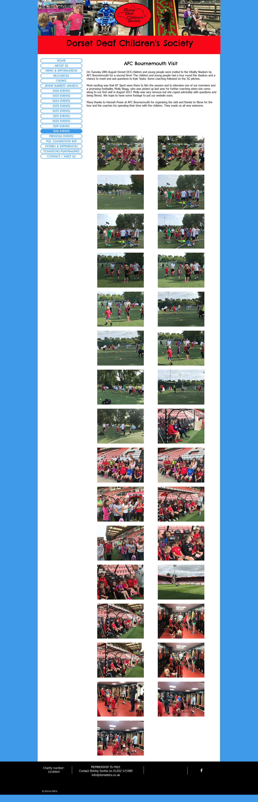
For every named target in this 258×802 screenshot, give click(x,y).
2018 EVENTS (61, 131)
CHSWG (61, 80)
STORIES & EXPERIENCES (61, 146)
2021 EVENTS (61, 116)
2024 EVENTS (61, 101)
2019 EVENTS (61, 126)
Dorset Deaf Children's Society (129, 43)
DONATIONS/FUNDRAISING (61, 151)
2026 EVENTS (61, 91)
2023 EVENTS (61, 106)
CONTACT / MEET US (61, 156)
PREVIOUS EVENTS (61, 136)
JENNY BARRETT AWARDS (61, 86)
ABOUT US (61, 65)
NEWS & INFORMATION (61, 70)
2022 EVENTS (61, 111)
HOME (61, 60)
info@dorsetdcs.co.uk (106, 775)
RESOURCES (61, 75)
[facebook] (201, 770)
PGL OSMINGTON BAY (61, 141)
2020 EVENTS (61, 121)
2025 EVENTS (61, 96)
